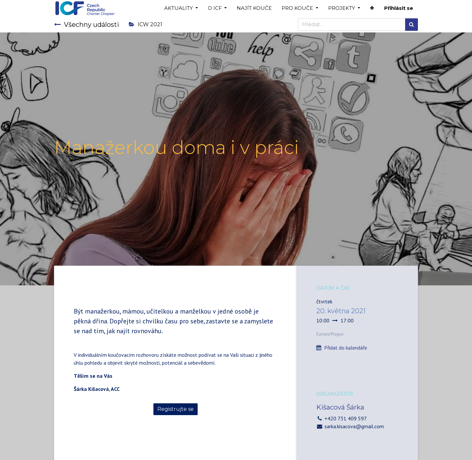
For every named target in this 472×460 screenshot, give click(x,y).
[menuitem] (254, 8)
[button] (372, 8)
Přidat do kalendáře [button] (345, 347)
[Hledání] (411, 24)
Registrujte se (175, 409)
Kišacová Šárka (340, 407)
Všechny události (86, 25)
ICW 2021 (145, 24)
